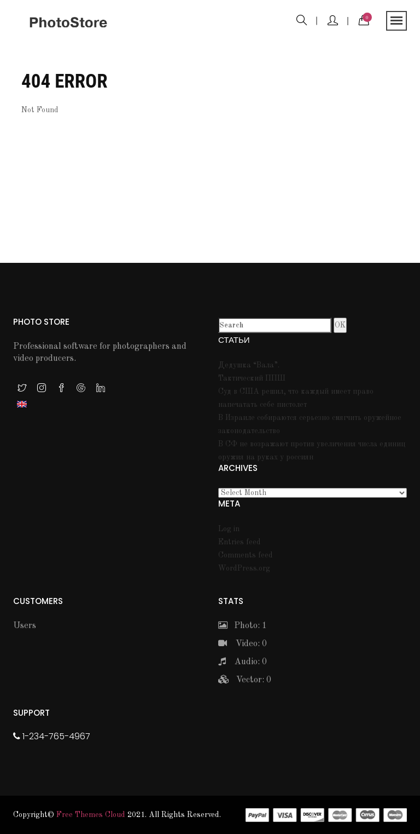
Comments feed (245, 555)
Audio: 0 (242, 662)
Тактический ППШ (251, 378)
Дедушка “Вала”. (248, 365)
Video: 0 (242, 644)
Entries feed (239, 542)
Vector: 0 (244, 680)
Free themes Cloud (90, 815)
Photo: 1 (242, 626)
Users (24, 626)
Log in (229, 529)
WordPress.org (244, 568)
